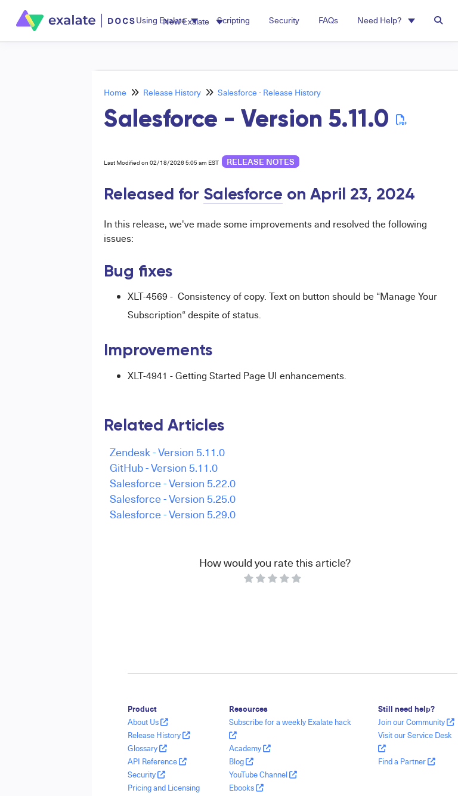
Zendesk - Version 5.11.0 (167, 451)
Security (146, 774)
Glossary (147, 748)
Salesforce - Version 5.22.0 (173, 482)
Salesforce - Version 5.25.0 (173, 498)
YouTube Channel (263, 774)
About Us (148, 722)
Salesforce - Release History (269, 92)
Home (115, 92)
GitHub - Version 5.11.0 (164, 467)
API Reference (157, 761)
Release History (172, 92)
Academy (250, 748)
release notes (261, 161)
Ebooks (246, 787)
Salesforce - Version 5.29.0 (173, 513)
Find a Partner (406, 761)
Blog (241, 761)
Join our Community (416, 722)
